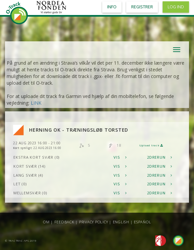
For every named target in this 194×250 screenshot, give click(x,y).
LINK (36, 103)
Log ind (176, 7)
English (121, 221)
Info (112, 7)
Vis (120, 157)
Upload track (151, 145)
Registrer (142, 7)
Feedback (64, 221)
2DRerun (159, 157)
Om (46, 221)
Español (142, 221)
